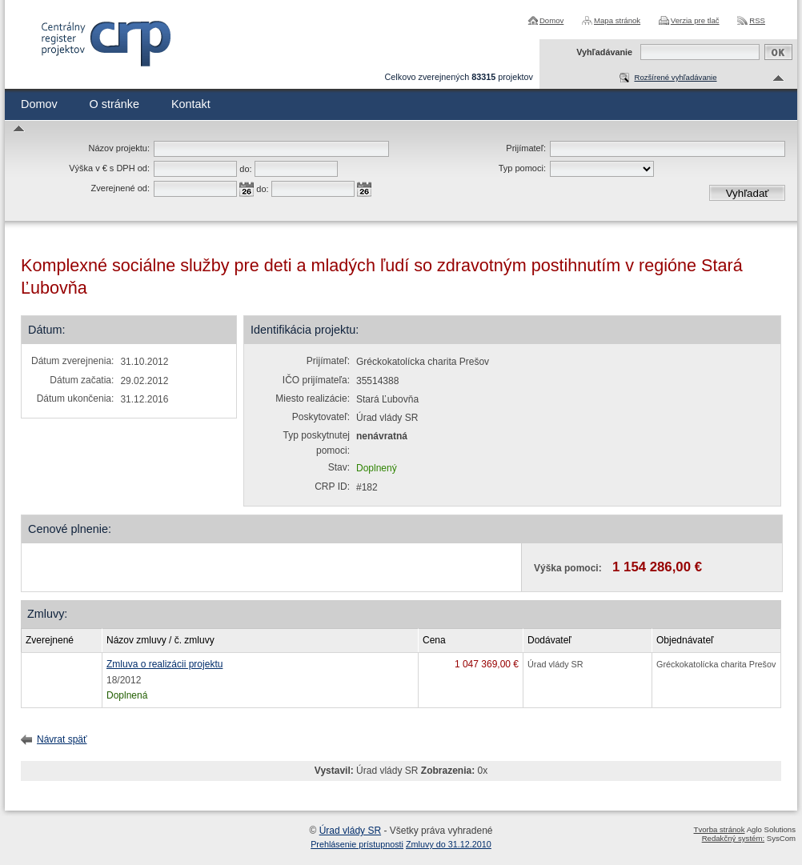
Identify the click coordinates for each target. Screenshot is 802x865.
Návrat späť (62, 739)
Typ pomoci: (522, 168)
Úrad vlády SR (350, 830)
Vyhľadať (747, 193)
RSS (757, 20)
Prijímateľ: (526, 148)
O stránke (114, 104)
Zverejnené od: (120, 188)
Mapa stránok (617, 20)
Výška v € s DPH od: (109, 168)
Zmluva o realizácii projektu (164, 664)
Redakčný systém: (733, 838)
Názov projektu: (119, 148)
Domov (551, 20)
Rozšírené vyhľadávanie (675, 77)
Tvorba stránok (719, 829)
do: (245, 169)
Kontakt (191, 104)
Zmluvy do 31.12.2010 (448, 844)
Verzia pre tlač (695, 20)
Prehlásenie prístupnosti (357, 844)
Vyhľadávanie (604, 52)
